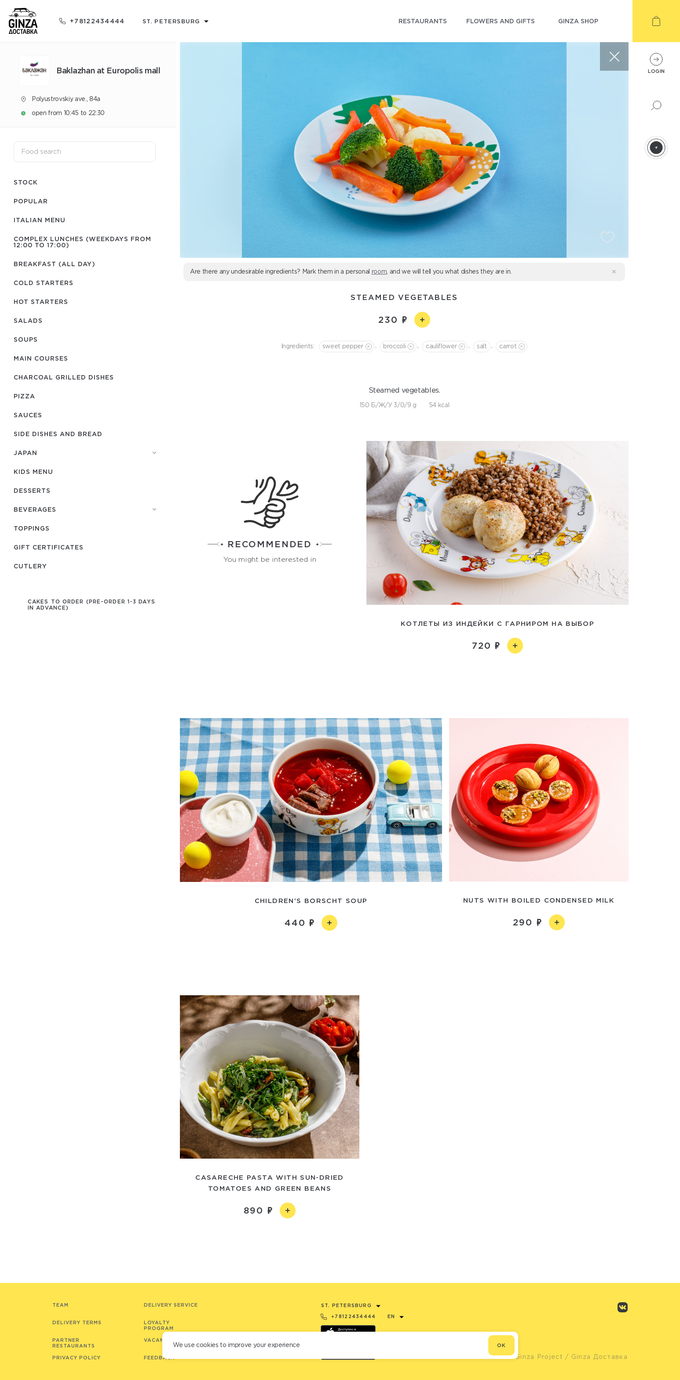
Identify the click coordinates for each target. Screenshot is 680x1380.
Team (60, 1305)
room (379, 271)
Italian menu (40, 220)
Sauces (28, 415)
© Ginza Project (535, 1356)
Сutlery (30, 566)
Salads (28, 320)
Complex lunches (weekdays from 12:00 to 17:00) (82, 241)
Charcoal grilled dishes (64, 377)
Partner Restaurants (73, 1342)
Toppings (32, 528)
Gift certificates (49, 547)
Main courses (41, 358)
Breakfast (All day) (54, 263)
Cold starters (43, 282)
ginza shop (578, 21)
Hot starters (41, 301)
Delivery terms (77, 1322)
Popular (31, 201)
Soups (26, 339)
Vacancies (160, 1340)
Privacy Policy (76, 1357)
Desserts (32, 490)
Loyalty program (159, 1325)
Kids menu (33, 471)
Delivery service (171, 1305)
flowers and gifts (500, 21)
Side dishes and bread (58, 433)
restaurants (422, 21)
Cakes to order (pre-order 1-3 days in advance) (91, 605)
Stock (26, 182)
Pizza (24, 396)
